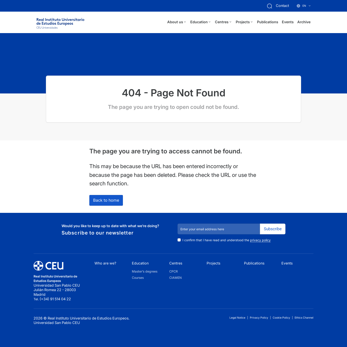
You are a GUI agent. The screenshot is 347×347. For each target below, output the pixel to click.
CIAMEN (175, 277)
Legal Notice (237, 317)
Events (288, 22)
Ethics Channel (304, 317)
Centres (223, 22)
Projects (244, 22)
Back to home (106, 200)
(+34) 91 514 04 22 (55, 299)
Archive (304, 22)
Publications (267, 22)
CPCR (173, 271)
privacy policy (260, 240)
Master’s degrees (144, 271)
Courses (138, 277)
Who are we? (105, 263)
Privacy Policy (259, 317)
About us (177, 22)
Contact (282, 5)
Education (200, 22)
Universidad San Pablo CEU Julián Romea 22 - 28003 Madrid (57, 290)
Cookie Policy (281, 317)
